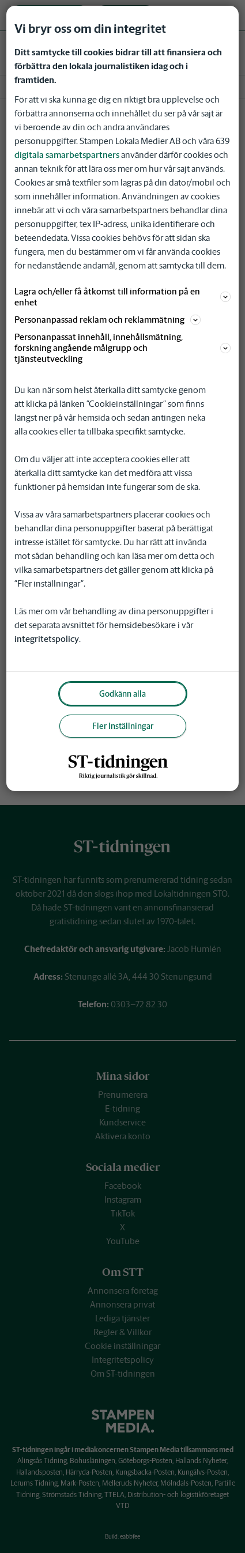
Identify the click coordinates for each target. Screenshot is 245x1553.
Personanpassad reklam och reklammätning (107, 319)
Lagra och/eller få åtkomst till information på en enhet (122, 297)
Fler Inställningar (122, 726)
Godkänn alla (122, 694)
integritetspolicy (46, 638)
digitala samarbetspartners (66, 154)
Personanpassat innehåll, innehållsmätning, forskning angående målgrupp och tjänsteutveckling (122, 347)
